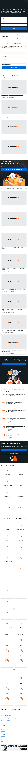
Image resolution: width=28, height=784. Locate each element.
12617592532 (3, 731)
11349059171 (3, 732)
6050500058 (3, 727)
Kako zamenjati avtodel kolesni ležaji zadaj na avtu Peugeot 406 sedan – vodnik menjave (15, 403)
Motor (10, 9)
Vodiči (7, 9)
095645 (2, 739)
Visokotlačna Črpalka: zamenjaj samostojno (8, 716)
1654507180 (3, 729)
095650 (2, 741)
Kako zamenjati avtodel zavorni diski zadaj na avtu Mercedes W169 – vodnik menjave (16, 411)
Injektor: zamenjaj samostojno (5, 720)
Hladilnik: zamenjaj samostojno (6, 713)
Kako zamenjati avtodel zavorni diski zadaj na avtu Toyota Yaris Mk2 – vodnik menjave (15, 427)
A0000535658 (3, 734)
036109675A (3, 737)
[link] (14, 39)
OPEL (21, 9)
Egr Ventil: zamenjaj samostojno (6, 715)
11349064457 (3, 736)
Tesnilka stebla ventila (16, 9)
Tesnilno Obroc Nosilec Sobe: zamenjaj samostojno (9, 718)
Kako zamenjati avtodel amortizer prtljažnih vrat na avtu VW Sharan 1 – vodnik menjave (15, 395)
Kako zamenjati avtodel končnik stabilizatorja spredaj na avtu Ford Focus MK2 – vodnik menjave (16, 419)
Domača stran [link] (3, 9)
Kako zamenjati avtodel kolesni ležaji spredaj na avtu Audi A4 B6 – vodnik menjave (16, 435)
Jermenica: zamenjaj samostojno (6, 711)
